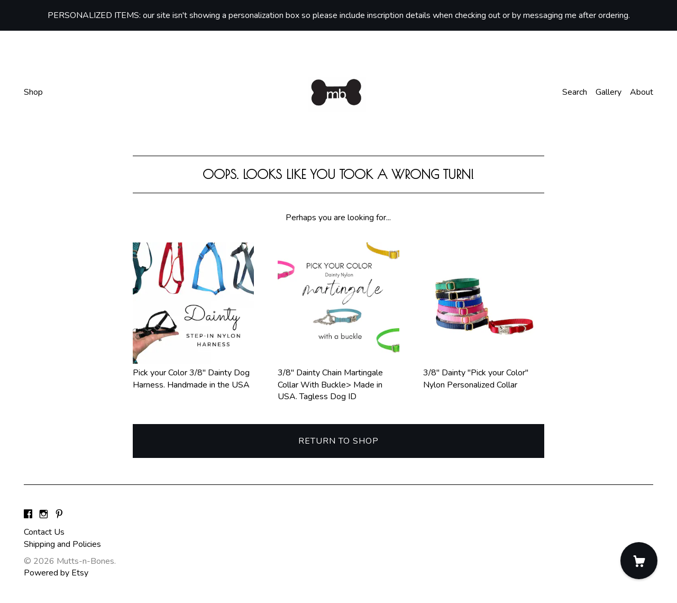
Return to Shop (338, 441)
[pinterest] (59, 514)
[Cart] (638, 560)
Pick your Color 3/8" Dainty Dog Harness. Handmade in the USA (193, 373)
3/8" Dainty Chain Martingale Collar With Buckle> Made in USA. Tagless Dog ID (338, 378)
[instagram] (44, 514)
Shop (33, 92)
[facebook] (28, 514)
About (641, 92)
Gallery (608, 92)
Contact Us (44, 532)
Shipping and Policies (62, 544)
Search (574, 92)
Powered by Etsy (56, 573)
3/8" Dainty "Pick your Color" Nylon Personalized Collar (483, 373)
